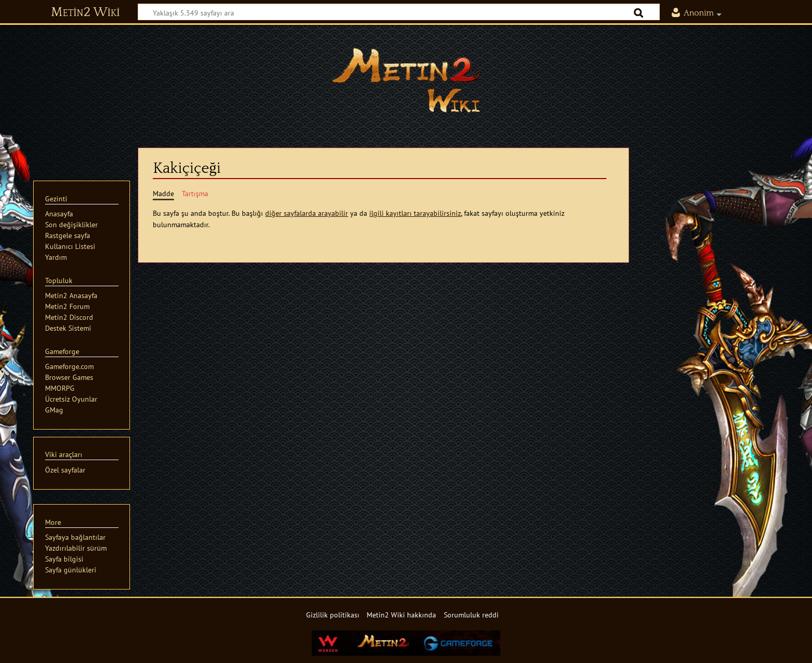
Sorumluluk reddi (471, 615)
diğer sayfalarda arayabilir (306, 213)
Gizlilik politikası (332, 615)
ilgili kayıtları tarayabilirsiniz (415, 213)
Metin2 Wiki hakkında (401, 615)
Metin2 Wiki (85, 12)
